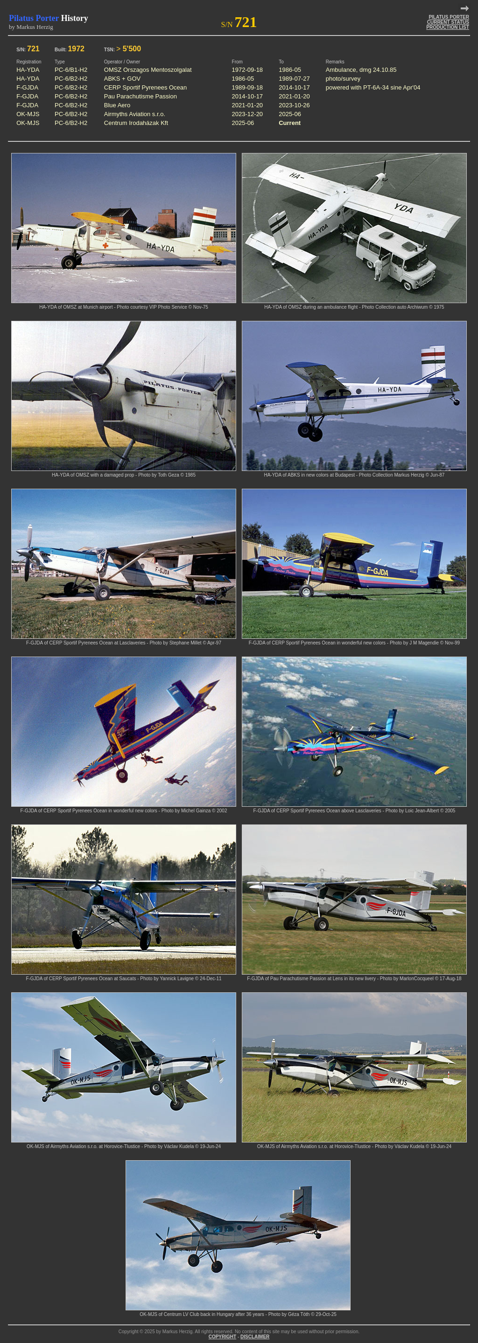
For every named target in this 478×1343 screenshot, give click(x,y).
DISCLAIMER (254, 1336)
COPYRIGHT (222, 1336)
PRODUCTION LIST (447, 27)
